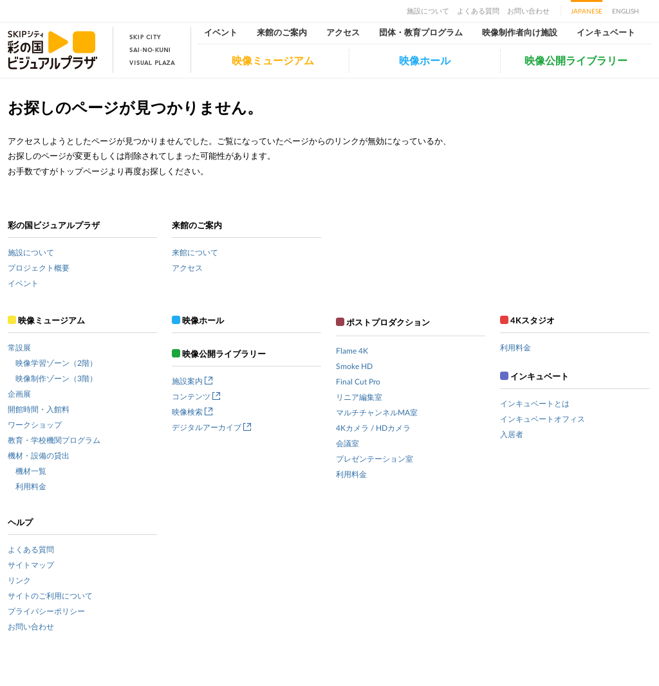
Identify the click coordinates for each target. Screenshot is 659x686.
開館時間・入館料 (39, 409)
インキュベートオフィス (542, 419)
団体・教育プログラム (421, 33)
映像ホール (424, 61)
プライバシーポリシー (46, 611)
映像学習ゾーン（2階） (56, 363)
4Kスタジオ (527, 321)
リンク (19, 580)
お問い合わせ (528, 11)
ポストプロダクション (383, 323)
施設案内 (192, 381)
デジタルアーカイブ (211, 427)
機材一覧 (30, 471)
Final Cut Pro (358, 382)
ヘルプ (20, 523)
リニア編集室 (359, 397)
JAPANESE (586, 11)
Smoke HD (354, 366)
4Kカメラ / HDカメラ (373, 428)
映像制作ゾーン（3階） (56, 379)
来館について (195, 253)
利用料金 (30, 487)
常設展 (19, 348)
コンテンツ (196, 397)
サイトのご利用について (50, 596)
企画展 (19, 394)
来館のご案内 (282, 33)
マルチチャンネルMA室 (377, 413)
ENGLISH (625, 11)
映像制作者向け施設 (519, 33)
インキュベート (606, 33)
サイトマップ (31, 565)
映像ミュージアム (273, 61)
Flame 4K (352, 351)
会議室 (347, 443)
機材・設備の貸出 (39, 456)
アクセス (343, 33)
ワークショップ (35, 425)
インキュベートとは (535, 404)
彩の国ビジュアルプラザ (54, 226)
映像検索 (192, 412)
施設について (428, 11)
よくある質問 (478, 11)
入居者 (511, 434)
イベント (220, 33)
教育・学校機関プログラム (54, 440)
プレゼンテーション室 (374, 459)
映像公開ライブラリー (575, 61)
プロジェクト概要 (39, 268)
